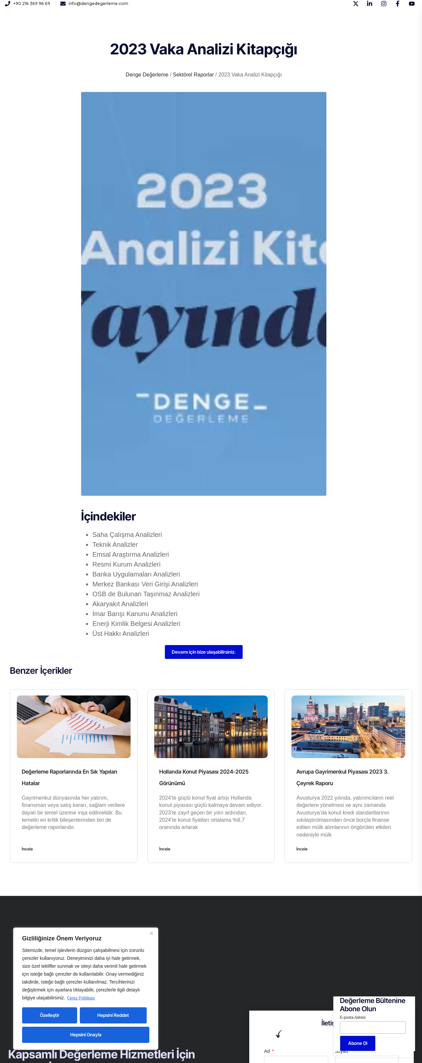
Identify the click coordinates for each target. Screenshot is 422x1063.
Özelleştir (49, 1015)
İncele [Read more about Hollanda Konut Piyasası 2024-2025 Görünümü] (164, 850)
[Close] (151, 933)
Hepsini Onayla (86, 1034)
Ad (267, 1052)
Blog (246, 29)
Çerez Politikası (83, 998)
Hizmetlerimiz (134, 29)
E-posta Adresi (353, 1017)
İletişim (222, 29)
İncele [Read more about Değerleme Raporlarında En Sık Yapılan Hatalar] (27, 850)
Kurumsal (97, 29)
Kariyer (168, 29)
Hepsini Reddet (113, 1015)
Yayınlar (195, 29)
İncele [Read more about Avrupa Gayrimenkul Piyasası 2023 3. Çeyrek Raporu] (302, 850)
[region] (85, 989)
